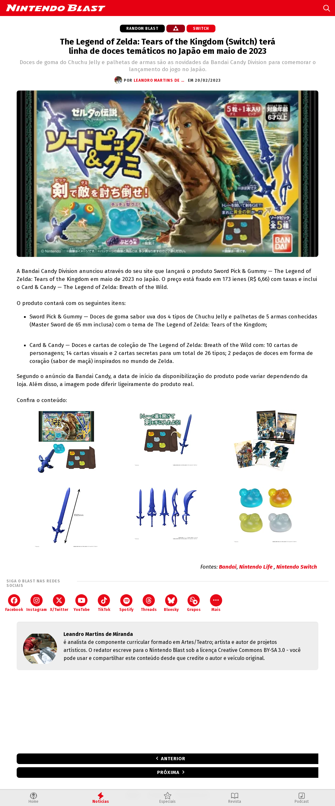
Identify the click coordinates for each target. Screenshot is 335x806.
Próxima (168, 772)
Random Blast (142, 28)
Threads (149, 603)
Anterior (173, 758)
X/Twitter (59, 603)
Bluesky (171, 603)
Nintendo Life (256, 566)
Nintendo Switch (296, 566)
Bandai (228, 566)
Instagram (36, 603)
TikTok (104, 603)
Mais (216, 603)
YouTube (81, 603)
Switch (201, 28)
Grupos (194, 603)
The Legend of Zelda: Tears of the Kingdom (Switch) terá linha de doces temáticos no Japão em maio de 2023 (167, 46)
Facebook (14, 603)
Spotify (126, 603)
